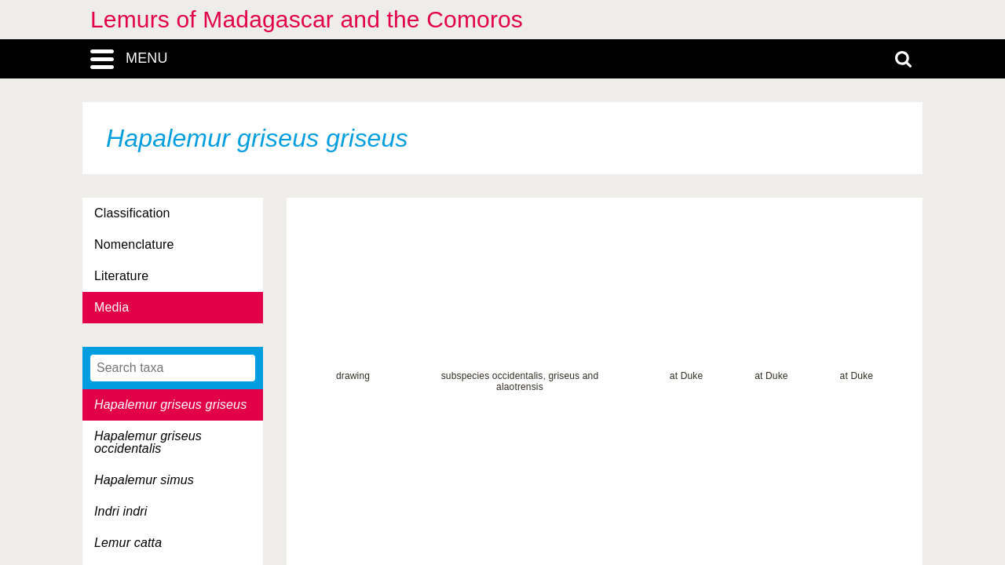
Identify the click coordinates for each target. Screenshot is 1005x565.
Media (111, 307)
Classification (132, 213)
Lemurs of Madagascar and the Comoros (306, 19)
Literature (121, 275)
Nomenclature (134, 244)
